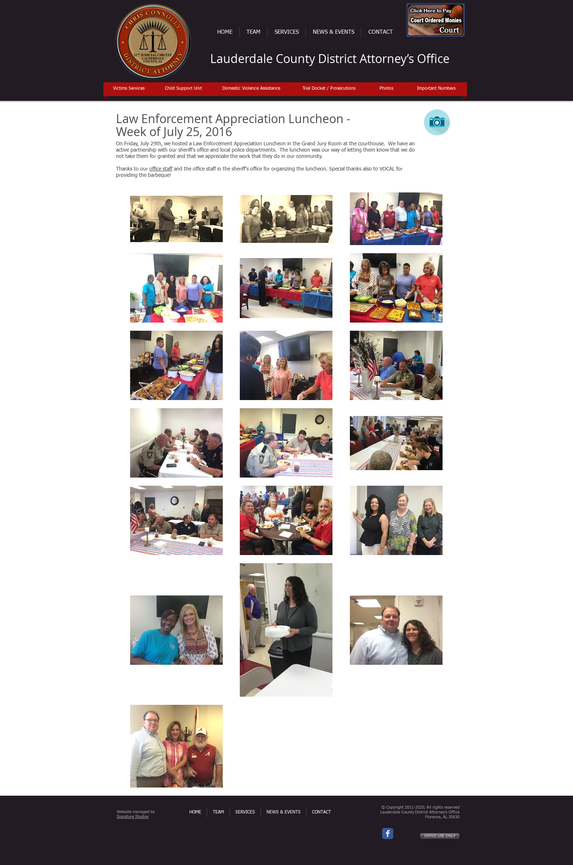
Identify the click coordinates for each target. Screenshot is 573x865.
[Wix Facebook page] (387, 833)
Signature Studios (133, 817)
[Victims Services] (128, 89)
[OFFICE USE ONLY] (440, 836)
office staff (160, 169)
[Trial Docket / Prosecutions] (329, 89)
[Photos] (386, 89)
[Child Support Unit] (183, 89)
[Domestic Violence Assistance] (251, 89)
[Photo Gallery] (437, 122)
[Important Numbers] (436, 89)
